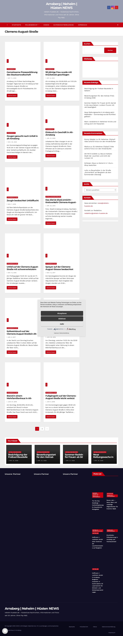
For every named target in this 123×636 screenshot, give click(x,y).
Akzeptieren (62, 313)
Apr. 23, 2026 (13, 460)
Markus (87, 146)
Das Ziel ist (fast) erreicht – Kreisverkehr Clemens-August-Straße (60, 202)
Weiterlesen (12, 95)
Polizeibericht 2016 (12, 392)
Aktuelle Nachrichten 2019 (53, 196)
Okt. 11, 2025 (12, 78)
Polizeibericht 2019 (12, 197)
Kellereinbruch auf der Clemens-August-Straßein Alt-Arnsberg (22, 334)
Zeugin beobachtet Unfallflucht (23, 200)
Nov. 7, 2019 (12, 204)
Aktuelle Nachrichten (15, 452)
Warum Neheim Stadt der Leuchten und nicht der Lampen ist (98, 156)
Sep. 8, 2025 (51, 78)
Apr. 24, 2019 (51, 205)
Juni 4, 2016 (51, 401)
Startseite (16, 25)
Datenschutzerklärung (63, 25)
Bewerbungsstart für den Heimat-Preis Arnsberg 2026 (46, 458)
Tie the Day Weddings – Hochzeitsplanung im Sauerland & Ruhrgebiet (97, 505)
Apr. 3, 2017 (12, 337)
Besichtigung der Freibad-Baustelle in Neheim (17, 457)
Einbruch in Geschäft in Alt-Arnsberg (59, 133)
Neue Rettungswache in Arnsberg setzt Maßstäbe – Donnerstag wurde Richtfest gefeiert (100, 114)
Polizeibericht (32, 25)
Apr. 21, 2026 (70, 460)
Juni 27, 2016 (12, 401)
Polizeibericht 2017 (51, 263)
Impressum (82, 25)
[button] (117, 25)
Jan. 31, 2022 (51, 138)
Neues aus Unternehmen (96, 496)
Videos (46, 25)
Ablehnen (62, 319)
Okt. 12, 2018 (12, 272)
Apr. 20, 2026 (98, 460)
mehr (62, 324)
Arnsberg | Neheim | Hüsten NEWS (61, 6)
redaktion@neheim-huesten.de (96, 213)
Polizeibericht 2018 (12, 263)
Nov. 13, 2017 (51, 272)
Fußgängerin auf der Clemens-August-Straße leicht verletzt (60, 397)
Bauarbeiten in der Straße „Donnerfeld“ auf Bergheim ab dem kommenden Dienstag (97, 172)
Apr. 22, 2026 (42, 460)
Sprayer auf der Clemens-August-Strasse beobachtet (59, 268)
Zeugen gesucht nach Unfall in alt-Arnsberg (22, 137)
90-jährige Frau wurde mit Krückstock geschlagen (58, 73)
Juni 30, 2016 (51, 337)
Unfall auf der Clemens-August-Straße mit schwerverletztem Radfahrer (22, 269)
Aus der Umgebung (95, 494)
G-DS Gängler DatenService (28, 626)
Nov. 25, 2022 (12, 142)
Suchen (87, 44)
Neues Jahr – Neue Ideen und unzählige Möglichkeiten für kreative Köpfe (112, 504)
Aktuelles (110, 493)
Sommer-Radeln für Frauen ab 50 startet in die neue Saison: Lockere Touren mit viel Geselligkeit (100, 105)
